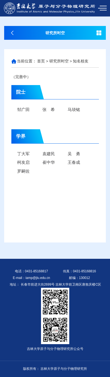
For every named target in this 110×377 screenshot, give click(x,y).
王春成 (74, 162)
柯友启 (23, 162)
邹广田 (23, 109)
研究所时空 (59, 61)
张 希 (48, 109)
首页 (41, 61)
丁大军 (23, 153)
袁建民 (48, 153)
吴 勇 (74, 153)
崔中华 (48, 162)
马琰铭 (74, 109)
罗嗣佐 (23, 171)
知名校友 (80, 61)
